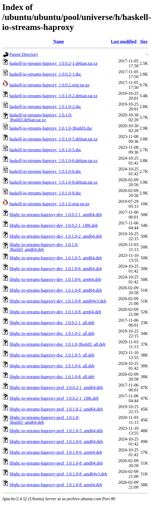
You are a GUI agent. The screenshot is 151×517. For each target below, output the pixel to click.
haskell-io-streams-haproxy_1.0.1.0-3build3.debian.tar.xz (40, 117)
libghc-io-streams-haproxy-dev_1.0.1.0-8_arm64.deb (55, 312)
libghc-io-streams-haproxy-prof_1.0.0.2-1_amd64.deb (56, 387)
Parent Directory (23, 54)
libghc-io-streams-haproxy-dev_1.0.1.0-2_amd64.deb (55, 236)
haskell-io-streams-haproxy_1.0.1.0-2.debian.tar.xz (53, 95)
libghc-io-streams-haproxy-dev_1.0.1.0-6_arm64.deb (55, 279)
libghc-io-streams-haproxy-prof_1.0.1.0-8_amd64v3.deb (58, 474)
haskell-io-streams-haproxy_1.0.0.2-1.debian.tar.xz (53, 63)
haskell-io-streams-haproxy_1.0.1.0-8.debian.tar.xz (53, 182)
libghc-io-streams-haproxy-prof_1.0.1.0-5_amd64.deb (56, 430)
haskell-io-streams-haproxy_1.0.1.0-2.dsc (45, 106)
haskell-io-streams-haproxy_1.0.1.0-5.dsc (45, 149)
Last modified (123, 41)
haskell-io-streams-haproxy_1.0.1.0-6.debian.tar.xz (53, 160)
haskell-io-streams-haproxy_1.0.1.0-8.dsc (45, 193)
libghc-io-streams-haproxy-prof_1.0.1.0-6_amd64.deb (56, 441)
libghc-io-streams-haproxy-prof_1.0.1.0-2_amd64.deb (56, 409)
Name (58, 41)
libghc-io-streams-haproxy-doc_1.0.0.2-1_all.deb (52, 322)
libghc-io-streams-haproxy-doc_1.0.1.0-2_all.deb (52, 333)
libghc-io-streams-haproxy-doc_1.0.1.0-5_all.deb (52, 355)
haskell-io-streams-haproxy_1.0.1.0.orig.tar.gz (49, 204)
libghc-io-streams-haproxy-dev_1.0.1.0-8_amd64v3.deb (57, 301)
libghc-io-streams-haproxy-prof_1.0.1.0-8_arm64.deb (55, 484)
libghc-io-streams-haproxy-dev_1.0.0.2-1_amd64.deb (55, 214)
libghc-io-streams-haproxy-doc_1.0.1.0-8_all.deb (52, 376)
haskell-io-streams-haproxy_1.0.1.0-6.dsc (45, 171)
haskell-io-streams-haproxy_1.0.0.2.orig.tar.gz (49, 85)
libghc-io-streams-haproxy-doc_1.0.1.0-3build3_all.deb (57, 344)
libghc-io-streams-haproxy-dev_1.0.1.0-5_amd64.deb (55, 258)
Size (143, 41)
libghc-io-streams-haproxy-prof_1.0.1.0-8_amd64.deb (56, 463)
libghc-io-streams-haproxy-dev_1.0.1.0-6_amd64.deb (55, 268)
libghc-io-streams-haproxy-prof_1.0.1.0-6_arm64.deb (55, 452)
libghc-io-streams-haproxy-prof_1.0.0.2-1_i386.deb (54, 398)
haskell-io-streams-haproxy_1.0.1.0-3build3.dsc (50, 128)
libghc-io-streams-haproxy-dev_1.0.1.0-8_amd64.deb (55, 290)
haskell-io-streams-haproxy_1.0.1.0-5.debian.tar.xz (53, 139)
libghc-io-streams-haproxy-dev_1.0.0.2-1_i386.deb (53, 225)
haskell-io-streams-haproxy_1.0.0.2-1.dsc (45, 74)
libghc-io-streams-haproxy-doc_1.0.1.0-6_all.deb (52, 366)
